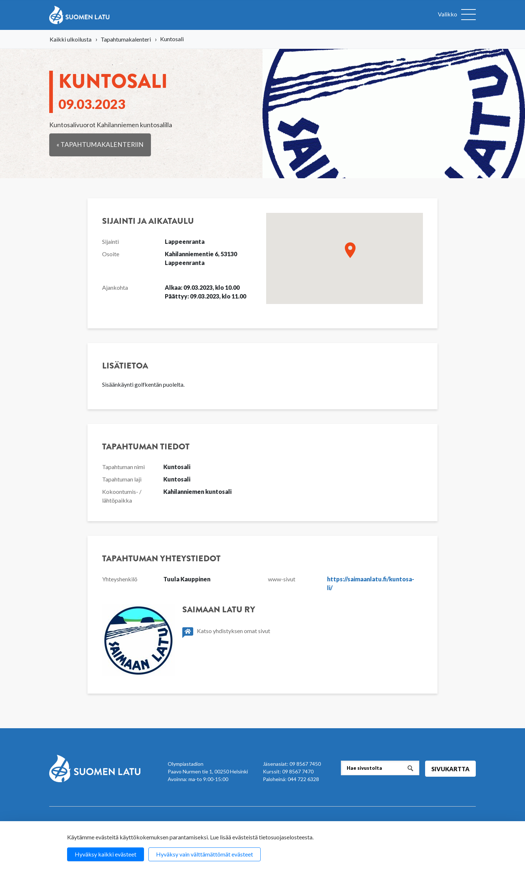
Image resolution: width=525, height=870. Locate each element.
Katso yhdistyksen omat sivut (226, 632)
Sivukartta (450, 768)
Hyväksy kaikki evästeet (105, 854)
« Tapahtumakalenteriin (100, 144)
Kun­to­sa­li (113, 89)
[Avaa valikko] (457, 14)
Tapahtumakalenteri (126, 39)
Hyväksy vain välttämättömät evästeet (204, 854)
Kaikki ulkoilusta (71, 39)
